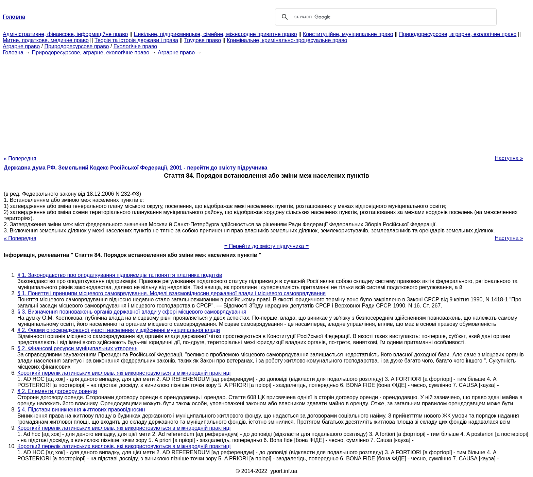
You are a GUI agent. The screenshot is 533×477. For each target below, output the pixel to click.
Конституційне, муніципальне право (348, 34)
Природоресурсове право (76, 46)
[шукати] (384, 17)
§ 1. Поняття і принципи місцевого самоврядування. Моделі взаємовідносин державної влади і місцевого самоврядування (171, 293)
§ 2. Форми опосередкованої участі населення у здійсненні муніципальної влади (118, 330)
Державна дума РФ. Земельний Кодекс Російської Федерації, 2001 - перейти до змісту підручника (135, 168)
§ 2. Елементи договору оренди (57, 391)
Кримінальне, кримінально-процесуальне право (287, 40)
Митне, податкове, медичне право (46, 40)
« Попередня (20, 158)
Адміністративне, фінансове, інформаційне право (65, 34)
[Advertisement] (266, 103)
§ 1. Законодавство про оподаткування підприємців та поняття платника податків (119, 275)
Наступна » (509, 158)
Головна (13, 52)
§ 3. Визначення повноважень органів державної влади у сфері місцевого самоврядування (131, 312)
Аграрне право (21, 46)
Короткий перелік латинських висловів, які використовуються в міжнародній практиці (123, 373)
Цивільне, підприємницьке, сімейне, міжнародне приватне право (215, 34)
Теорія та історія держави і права (136, 40)
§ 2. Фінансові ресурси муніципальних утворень (77, 348)
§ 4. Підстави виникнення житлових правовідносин (81, 409)
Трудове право (202, 40)
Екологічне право (135, 46)
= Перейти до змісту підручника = (266, 246)
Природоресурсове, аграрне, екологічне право (457, 34)
